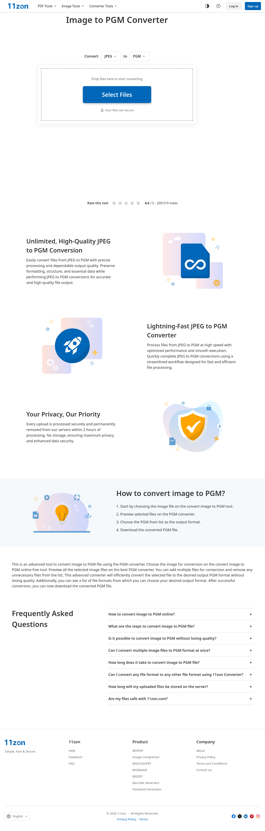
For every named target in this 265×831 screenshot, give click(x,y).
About (200, 751)
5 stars (139, 202)
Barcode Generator (145, 783)
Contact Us (204, 770)
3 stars (126, 202)
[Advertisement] (117, 37)
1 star (114, 202)
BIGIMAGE (139, 770)
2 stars (120, 202)
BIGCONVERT (141, 763)
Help (72, 751)
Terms (143, 819)
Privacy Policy (206, 757)
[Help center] (218, 6)
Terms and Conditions (211, 763)
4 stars (132, 202)
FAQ (72, 763)
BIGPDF (137, 751)
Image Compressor (146, 757)
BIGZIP (137, 776)
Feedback (75, 757)
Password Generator (146, 789)
